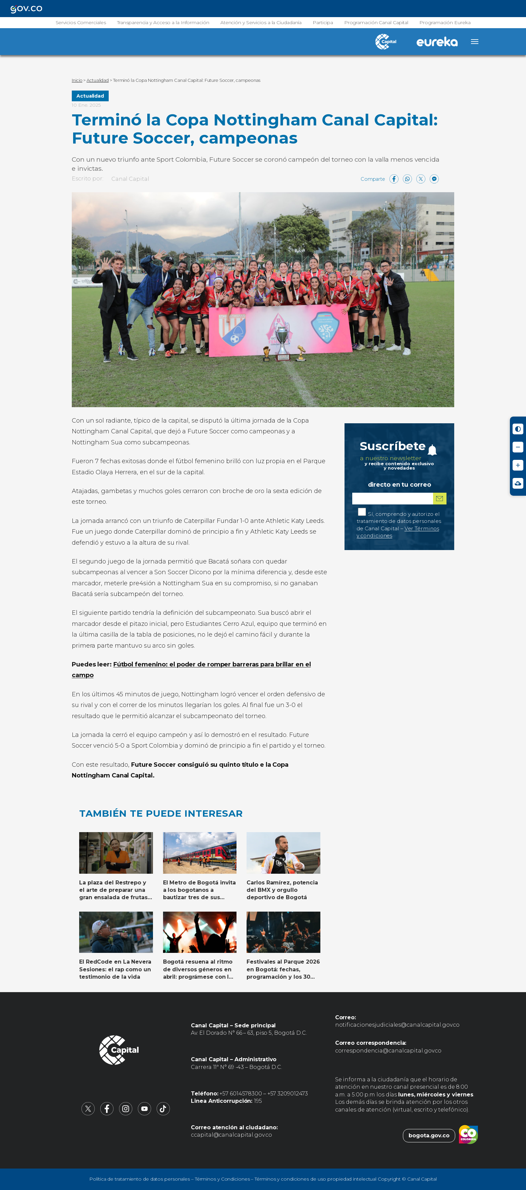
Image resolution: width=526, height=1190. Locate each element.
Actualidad (90, 96)
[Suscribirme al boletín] (439, 498)
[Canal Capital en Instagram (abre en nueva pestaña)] (126, 1114)
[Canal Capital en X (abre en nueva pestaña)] (88, 1114)
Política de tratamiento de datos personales (139, 1179)
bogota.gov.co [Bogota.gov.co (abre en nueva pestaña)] (429, 1135)
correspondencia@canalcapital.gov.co (388, 1050)
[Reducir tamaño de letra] (518, 447)
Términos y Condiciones (222, 1179)
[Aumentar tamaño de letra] (518, 465)
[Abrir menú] (474, 41)
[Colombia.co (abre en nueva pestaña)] (468, 1135)
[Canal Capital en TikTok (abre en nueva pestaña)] (163, 1114)
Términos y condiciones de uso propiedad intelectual (315, 1179)
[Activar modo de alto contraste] (518, 429)
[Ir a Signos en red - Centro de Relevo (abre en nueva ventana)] (518, 483)
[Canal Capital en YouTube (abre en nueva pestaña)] (144, 1114)
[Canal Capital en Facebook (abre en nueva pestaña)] (107, 1114)
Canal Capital (130, 179)
